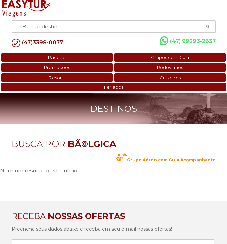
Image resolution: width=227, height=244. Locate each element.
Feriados (113, 87)
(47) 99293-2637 (188, 41)
